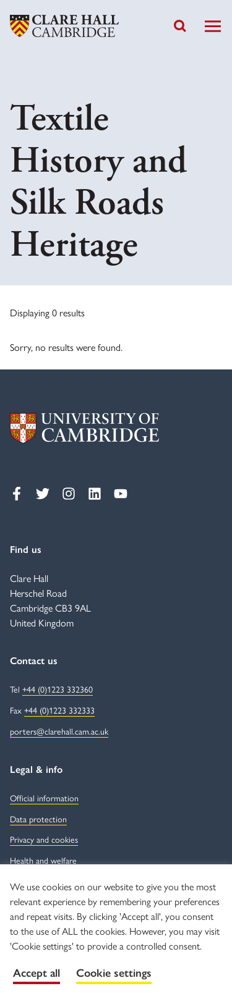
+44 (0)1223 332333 (59, 710)
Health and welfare (43, 860)
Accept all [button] (36, 973)
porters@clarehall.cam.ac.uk (59, 731)
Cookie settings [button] (114, 973)
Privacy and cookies (44, 839)
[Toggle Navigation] (213, 26)
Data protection (38, 818)
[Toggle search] (180, 26)
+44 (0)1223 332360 (57, 689)
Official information (44, 797)
